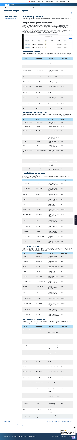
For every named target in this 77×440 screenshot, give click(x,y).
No (24, 424)
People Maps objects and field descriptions (57, 428)
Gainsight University (49, 1)
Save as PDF (71, 13)
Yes (19, 424)
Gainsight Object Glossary (21, 7)
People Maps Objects (10, 18)
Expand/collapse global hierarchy (6, 7)
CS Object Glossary (29, 7)
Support (68, 1)
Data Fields (34, 428)
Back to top (6, 421)
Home (8, 7)
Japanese (32, 1)
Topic (11, 428)
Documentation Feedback (57, 436)
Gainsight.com (40, 1)
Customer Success (13, 7)
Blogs (56, 1)
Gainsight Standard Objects (28, 19)
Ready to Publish (24, 428)
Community (62, 1)
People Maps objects (42, 428)
